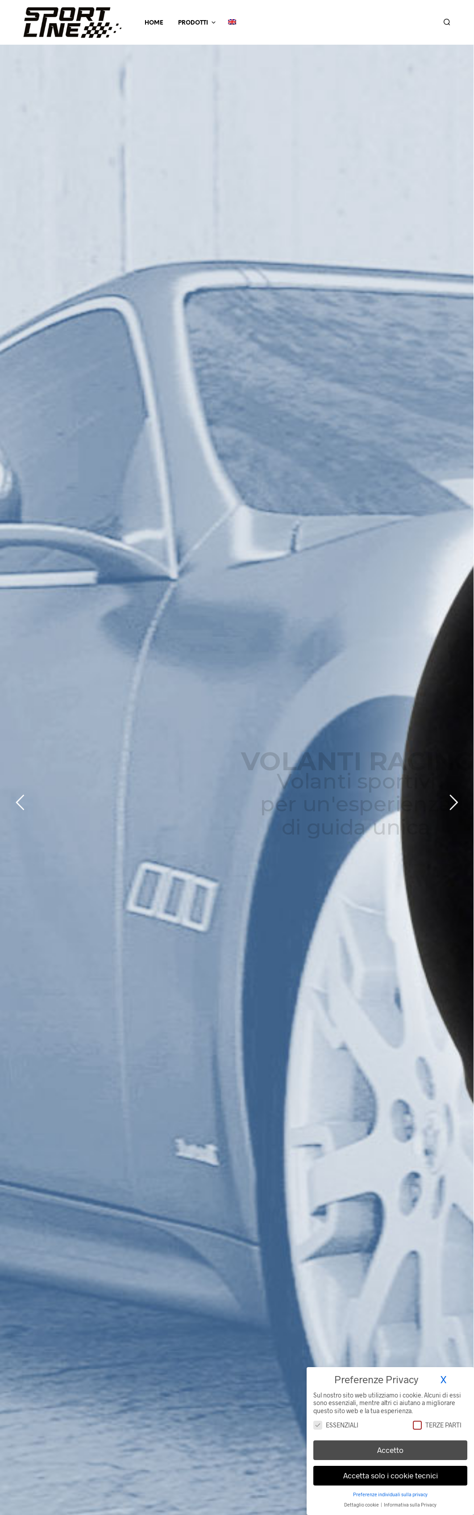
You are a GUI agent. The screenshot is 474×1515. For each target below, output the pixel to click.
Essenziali (335, 1425)
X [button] (443, 1379)
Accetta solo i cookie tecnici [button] (390, 1475)
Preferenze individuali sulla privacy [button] (390, 1494)
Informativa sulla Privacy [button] (410, 1504)
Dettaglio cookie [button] (362, 1504)
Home (154, 23)
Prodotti (193, 23)
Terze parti (437, 1425)
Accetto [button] (390, 1450)
